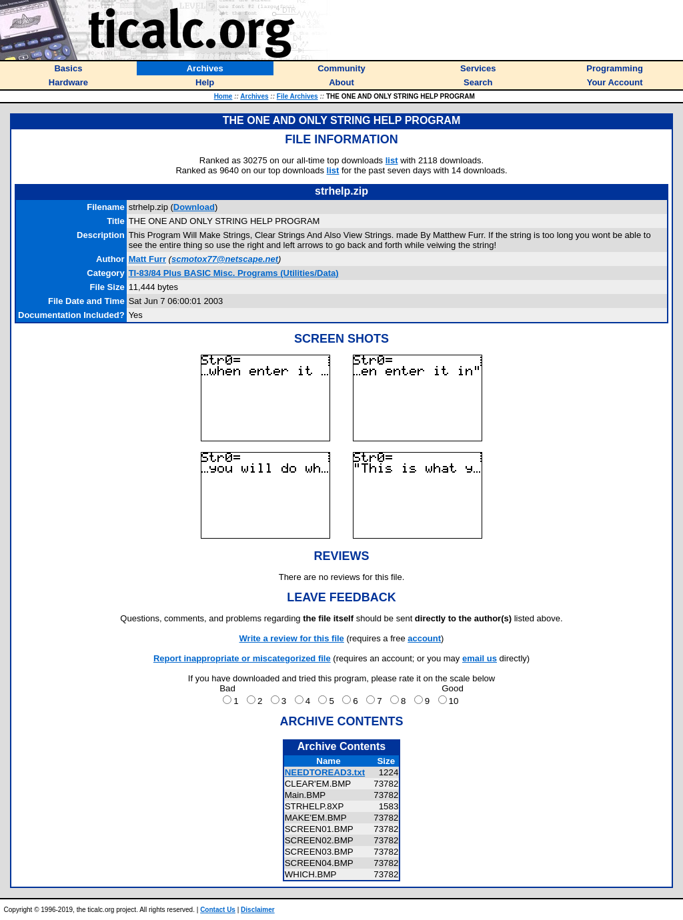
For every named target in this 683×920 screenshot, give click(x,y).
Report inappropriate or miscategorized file (242, 658)
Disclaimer (258, 909)
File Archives (297, 96)
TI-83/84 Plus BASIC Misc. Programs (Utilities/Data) (234, 273)
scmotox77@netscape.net (224, 259)
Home (223, 96)
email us (479, 658)
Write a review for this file (291, 638)
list (392, 160)
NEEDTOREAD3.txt (325, 772)
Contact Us (217, 909)
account (424, 638)
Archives (254, 96)
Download (194, 207)
